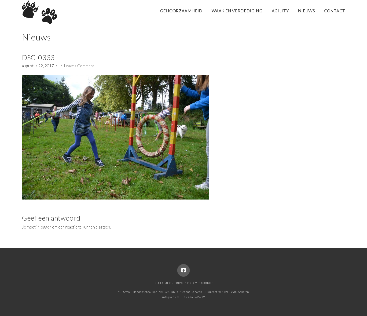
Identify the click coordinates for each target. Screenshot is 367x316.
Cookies (207, 282)
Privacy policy (186, 282)
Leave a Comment (79, 65)
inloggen (43, 227)
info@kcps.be (171, 296)
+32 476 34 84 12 (193, 296)
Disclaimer (162, 282)
